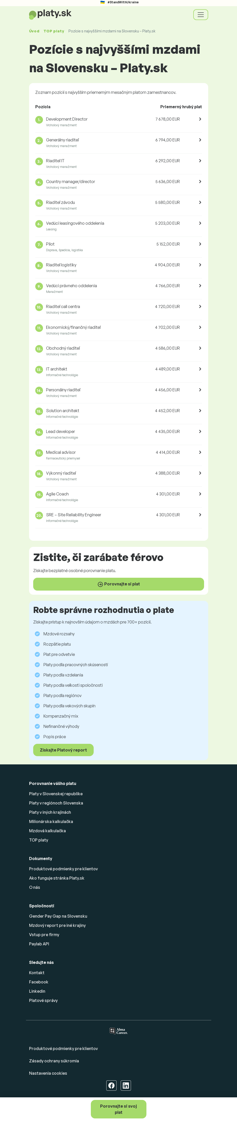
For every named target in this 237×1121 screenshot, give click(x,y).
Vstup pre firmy (44, 934)
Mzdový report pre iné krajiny (57, 925)
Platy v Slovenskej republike (56, 793)
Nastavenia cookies (48, 1073)
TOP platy (53, 31)
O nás (34, 887)
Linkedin (37, 991)
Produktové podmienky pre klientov (63, 868)
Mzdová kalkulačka (47, 830)
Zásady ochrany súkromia (54, 1060)
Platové (43, 1000)
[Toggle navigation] (200, 14)
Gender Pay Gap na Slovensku (58, 916)
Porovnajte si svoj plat (118, 1109)
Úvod (34, 31)
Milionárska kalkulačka (51, 821)
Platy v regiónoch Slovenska (56, 803)
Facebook (38, 981)
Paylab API (39, 943)
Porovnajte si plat (118, 584)
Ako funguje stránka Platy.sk (56, 878)
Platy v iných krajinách (50, 812)
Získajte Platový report (63, 750)
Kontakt (37, 972)
